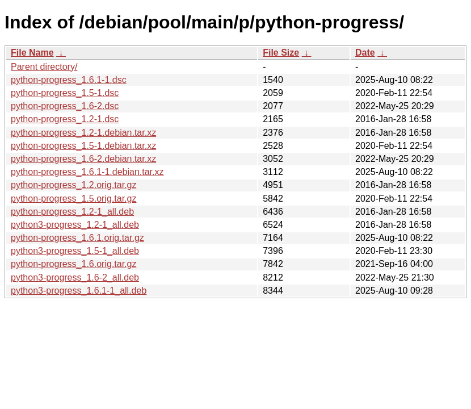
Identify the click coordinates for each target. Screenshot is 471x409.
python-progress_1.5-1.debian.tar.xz (83, 146)
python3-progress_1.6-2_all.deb (75, 277)
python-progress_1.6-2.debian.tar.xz (83, 159)
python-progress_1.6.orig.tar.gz (73, 264)
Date (365, 52)
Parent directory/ (44, 67)
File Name (32, 52)
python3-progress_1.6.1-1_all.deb (78, 290)
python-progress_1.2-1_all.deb (72, 211)
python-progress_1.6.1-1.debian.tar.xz (87, 172)
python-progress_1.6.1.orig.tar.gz (77, 238)
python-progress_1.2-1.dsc (65, 119)
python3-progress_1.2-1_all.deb (75, 224)
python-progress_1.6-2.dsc (65, 106)
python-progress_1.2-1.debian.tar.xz (83, 132)
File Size (281, 52)
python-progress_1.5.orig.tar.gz (73, 198)
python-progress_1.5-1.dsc (65, 93)
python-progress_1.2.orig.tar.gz (73, 185)
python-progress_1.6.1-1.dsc (69, 80)
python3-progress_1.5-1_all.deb (75, 251)
